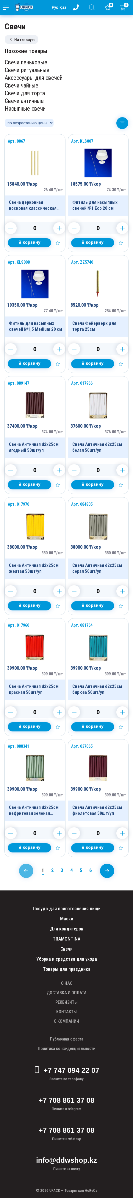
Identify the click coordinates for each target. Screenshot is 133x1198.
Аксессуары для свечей (33, 77)
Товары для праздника (66, 969)
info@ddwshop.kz (66, 1160)
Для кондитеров (66, 929)
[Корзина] (124, 7)
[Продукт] (35, 175)
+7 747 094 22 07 (66, 1070)
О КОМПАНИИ (66, 1021)
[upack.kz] (22, 7)
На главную (21, 39)
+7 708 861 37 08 (67, 1100)
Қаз (63, 7)
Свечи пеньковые (26, 62)
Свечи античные (24, 101)
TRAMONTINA (66, 939)
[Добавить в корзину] (29, 242)
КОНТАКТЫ (66, 1011)
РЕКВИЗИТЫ (66, 1002)
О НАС (66, 983)
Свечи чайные (21, 85)
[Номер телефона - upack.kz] (77, 7)
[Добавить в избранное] (57, 243)
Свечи (66, 949)
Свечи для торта (25, 93)
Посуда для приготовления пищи (67, 908)
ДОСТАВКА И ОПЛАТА (67, 992)
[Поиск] (93, 7)
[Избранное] (109, 7)
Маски (66, 919)
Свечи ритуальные (27, 70)
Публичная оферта (66, 1039)
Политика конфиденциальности (66, 1048)
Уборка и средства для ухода (66, 959)
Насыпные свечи (25, 108)
